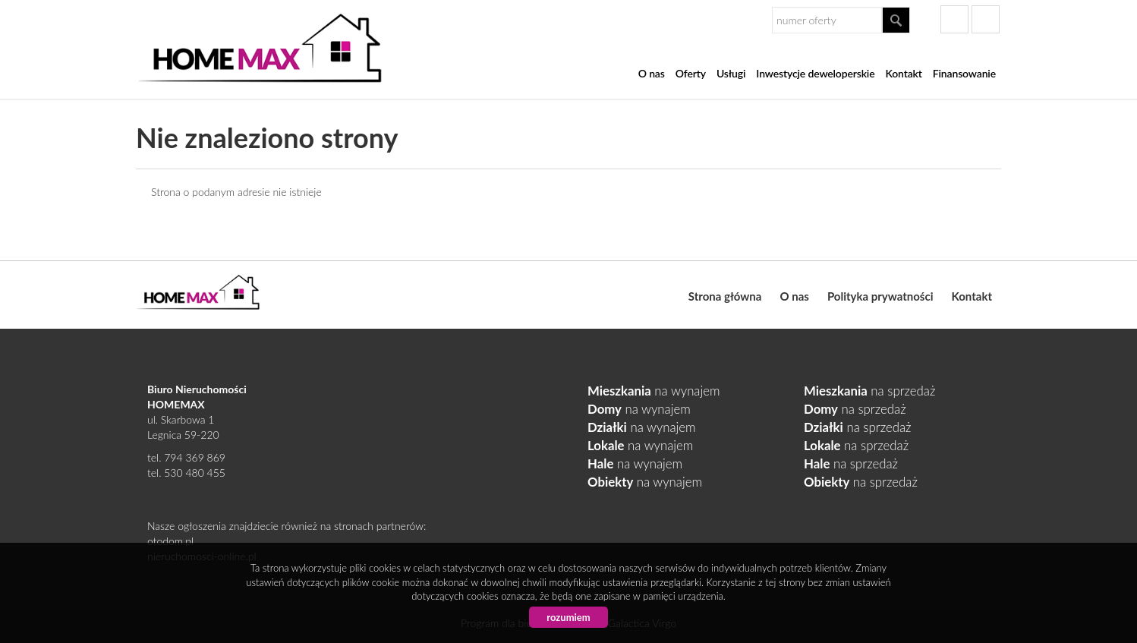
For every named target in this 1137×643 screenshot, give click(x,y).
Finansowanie (964, 73)
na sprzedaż (869, 391)
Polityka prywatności (880, 296)
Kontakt (903, 73)
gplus (986, 19)
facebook (954, 19)
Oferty (691, 73)
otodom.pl (170, 540)
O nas (651, 73)
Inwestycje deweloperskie (815, 73)
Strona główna (725, 296)
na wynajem (653, 391)
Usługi (731, 73)
